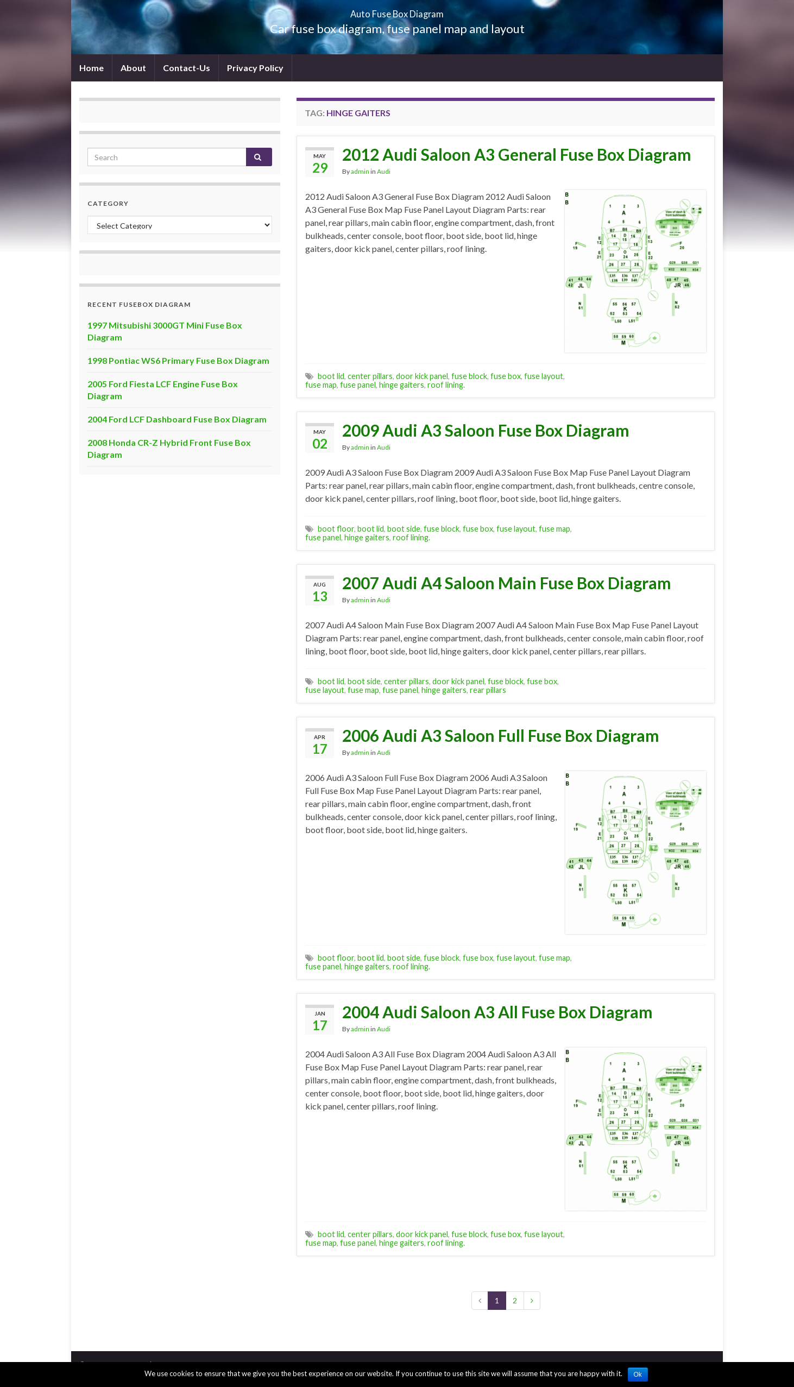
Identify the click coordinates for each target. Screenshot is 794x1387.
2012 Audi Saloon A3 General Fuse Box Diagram (516, 154)
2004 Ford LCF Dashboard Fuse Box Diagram (177, 419)
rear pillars (488, 690)
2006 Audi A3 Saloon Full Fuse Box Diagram (500, 735)
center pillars (370, 376)
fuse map (321, 384)
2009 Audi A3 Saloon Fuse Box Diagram (485, 430)
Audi (383, 171)
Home (91, 67)
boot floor (336, 528)
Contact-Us (186, 67)
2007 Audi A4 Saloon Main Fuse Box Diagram (506, 582)
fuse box (505, 376)
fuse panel (358, 384)
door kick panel (422, 376)
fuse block (469, 376)
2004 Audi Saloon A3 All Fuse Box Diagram (497, 1012)
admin (360, 171)
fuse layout (543, 376)
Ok (638, 1374)
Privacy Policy (255, 67)
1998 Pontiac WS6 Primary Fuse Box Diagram (178, 360)
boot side (403, 528)
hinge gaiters (401, 384)
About (133, 67)
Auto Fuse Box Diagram (397, 10)
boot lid (331, 376)
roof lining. (446, 384)
